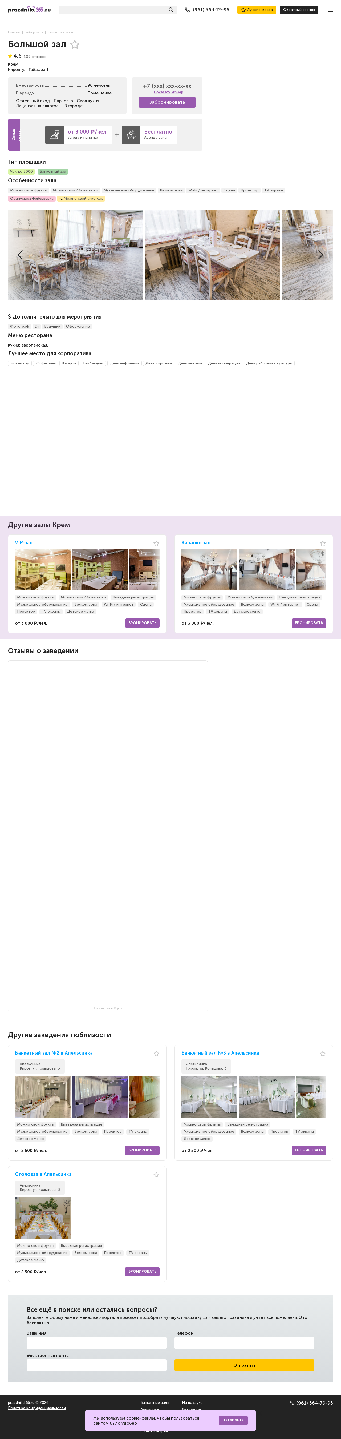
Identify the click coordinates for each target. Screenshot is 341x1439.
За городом (192, 1410)
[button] (20, 255)
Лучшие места (257, 10)
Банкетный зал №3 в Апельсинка (220, 1053)
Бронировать (142, 623)
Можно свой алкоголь (83, 198)
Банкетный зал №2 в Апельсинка (54, 1053)
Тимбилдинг (93, 363)
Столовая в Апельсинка (43, 1174)
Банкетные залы (154, 1402)
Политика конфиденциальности (37, 1408)
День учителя (190, 363)
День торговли (158, 363)
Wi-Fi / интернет (203, 190)
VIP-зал (24, 543)
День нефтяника (124, 363)
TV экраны (273, 190)
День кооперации (224, 363)
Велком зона (171, 190)
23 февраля (45, 363)
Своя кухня (88, 100)
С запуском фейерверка (32, 198)
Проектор (249, 190)
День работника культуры (269, 363)
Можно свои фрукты (28, 190)
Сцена (229, 190)
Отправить (244, 1365)
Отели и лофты (154, 1431)
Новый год (19, 363)
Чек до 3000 (21, 171)
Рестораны (150, 1410)
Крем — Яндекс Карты (108, 1008)
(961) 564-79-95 (311, 1403)
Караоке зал (195, 543)
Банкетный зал (53, 171)
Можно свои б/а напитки (75, 190)
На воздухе (192, 1402)
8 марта (69, 363)
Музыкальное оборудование (129, 190)
